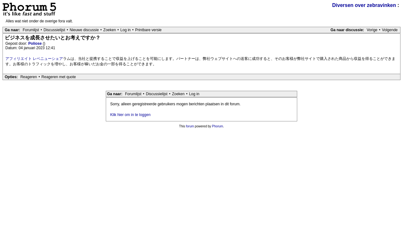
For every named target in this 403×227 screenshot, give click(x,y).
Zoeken (109, 30)
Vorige (372, 30)
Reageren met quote (59, 77)
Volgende (390, 30)
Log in (125, 30)
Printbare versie (148, 30)
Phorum (217, 126)
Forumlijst (31, 30)
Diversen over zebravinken (364, 5)
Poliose (35, 43)
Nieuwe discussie (84, 30)
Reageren (28, 77)
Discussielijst (54, 30)
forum (190, 126)
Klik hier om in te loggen (130, 115)
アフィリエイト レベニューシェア (34, 58)
